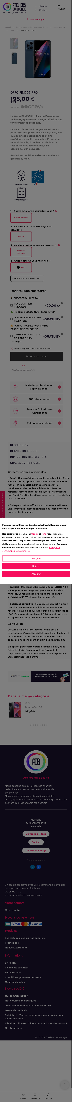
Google (34, 534)
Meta (43, 534)
